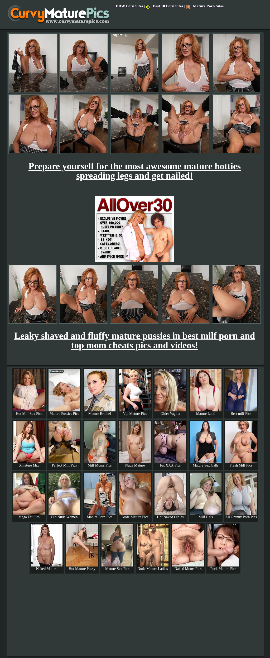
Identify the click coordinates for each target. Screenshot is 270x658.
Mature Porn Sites (205, 6)
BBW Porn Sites (129, 6)
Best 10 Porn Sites (164, 6)
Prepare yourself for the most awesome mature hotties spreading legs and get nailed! (134, 171)
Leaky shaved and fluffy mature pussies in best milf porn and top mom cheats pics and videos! (134, 340)
